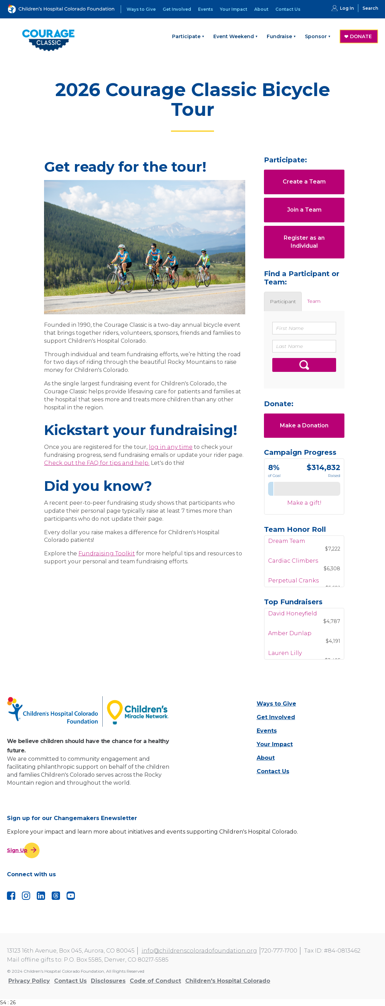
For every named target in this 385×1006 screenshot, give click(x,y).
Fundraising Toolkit (106, 553)
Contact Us (287, 9)
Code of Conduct (155, 981)
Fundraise (279, 36)
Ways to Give (141, 9)
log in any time (170, 447)
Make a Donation (304, 425)
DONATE (361, 36)
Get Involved (177, 9)
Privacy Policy (29, 981)
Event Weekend (233, 36)
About (261, 9)
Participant (283, 301)
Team (313, 301)
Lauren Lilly (285, 657)
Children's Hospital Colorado (227, 981)
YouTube (71, 896)
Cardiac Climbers (293, 565)
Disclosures (108, 981)
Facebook (11, 896)
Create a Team (304, 181)
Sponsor (316, 36)
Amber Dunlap (289, 637)
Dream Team (286, 546)
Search (370, 8)
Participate (186, 36)
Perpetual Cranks (293, 585)
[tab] (283, 301)
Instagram (26, 896)
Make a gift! (304, 503)
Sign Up (17, 850)
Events (205, 9)
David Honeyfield (292, 617)
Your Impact (233, 9)
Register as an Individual (304, 242)
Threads (56, 896)
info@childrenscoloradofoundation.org (199, 950)
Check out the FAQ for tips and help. (96, 463)
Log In (347, 8)
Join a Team (304, 209)
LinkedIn (41, 896)
